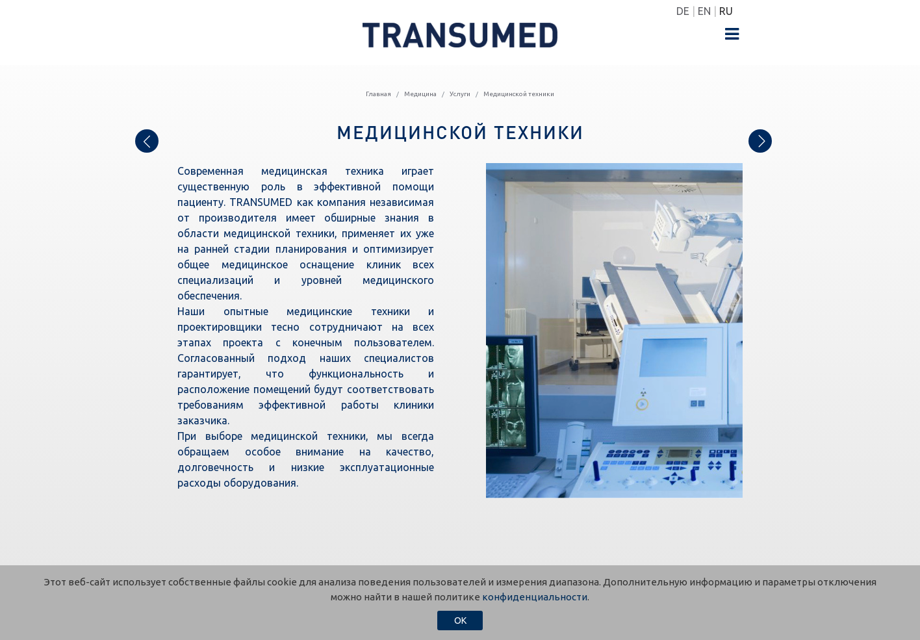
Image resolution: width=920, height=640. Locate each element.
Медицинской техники (518, 93)
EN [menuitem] (704, 11)
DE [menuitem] (682, 11)
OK (460, 620)
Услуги (460, 93)
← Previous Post (147, 144)
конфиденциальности (534, 596)
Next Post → (760, 138)
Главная (378, 93)
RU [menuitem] (726, 11)
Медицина (420, 93)
